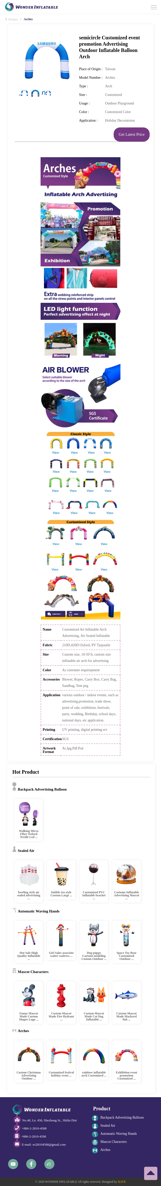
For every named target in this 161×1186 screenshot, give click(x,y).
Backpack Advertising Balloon (118, 1118)
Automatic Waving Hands (114, 1134)
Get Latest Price (132, 134)
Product (11, 19)
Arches (101, 1150)
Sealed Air (103, 1126)
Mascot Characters (109, 1142)
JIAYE (122, 1181)
